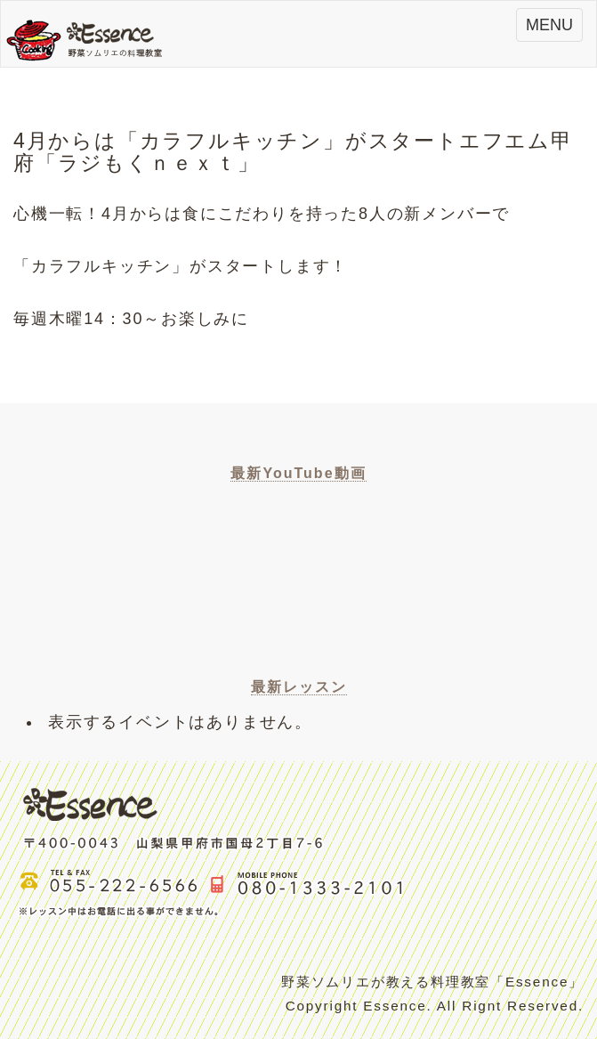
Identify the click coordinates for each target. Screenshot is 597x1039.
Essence (90, 38)
